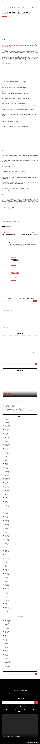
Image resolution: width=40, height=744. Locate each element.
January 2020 (7, 521)
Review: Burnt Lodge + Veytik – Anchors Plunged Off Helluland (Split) (16, 408)
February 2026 (7, 422)
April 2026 (6, 419)
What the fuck (8, 226)
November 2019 (7, 524)
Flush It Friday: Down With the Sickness (11, 736)
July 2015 (6, 595)
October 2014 (7, 607)
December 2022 (7, 474)
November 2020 (7, 508)
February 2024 (7, 455)
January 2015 (7, 603)
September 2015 (7, 592)
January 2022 (7, 489)
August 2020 (7, 512)
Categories (12, 7)
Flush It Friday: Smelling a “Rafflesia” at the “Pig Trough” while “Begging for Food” (18, 410)
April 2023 (6, 468)
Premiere (6, 647)
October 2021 (7, 493)
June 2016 (6, 580)
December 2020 (7, 506)
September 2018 (7, 543)
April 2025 (6, 436)
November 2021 (7, 491)
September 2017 (7, 559)
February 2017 (7, 569)
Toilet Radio (7, 663)
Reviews (12, 273)
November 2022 (7, 475)
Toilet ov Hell (31, 742)
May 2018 (6, 548)
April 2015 (6, 599)
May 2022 (6, 483)
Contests (6, 624)
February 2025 (7, 438)
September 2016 (7, 576)
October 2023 (7, 460)
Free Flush (6, 632)
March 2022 (7, 486)
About (27, 7)
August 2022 (7, 479)
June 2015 (6, 596)
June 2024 (6, 449)
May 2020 (6, 516)
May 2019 (6, 532)
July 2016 (6, 578)
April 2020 (6, 517)
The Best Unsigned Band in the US (10, 661)
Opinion (16, 272)
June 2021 (6, 498)
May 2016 (6, 581)
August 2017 (7, 561)
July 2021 (6, 497)
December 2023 (7, 457)
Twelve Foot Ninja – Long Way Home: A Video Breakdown (15, 260)
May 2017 (6, 565)
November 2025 (7, 426)
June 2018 (6, 547)
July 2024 (6, 448)
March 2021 (7, 502)
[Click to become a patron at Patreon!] (20, 215)
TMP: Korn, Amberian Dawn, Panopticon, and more (29, 352)
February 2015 (7, 601)
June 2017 (6, 563)
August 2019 (7, 528)
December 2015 (7, 588)
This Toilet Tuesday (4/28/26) (9, 406)
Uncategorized (13, 265)
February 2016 (7, 585)
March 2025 (7, 437)
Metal (6, 638)
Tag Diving (6, 658)
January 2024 (7, 456)
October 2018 (7, 542)
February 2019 (7, 536)
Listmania (6, 635)
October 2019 (7, 525)
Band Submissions (8, 620)
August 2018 (7, 544)
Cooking (6, 625)
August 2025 (7, 430)
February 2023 (7, 471)
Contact (32, 7)
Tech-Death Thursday (8, 659)
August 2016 (7, 577)
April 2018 (6, 550)
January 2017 (7, 570)
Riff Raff (6, 654)
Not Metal (6, 643)
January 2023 (7, 472)
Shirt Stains (6, 657)
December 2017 (7, 555)
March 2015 (7, 600)
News (8, 393)
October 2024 (7, 444)
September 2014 (7, 608)
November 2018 (7, 540)
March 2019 (7, 535)
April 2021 (6, 501)
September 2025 (7, 429)
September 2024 (7, 445)
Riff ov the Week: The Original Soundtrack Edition (14, 267)
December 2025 (7, 425)
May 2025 (6, 434)
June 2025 (6, 433)
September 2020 (7, 510)
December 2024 (7, 441)
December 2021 (7, 490)
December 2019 (7, 523)
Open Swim (12, 272)
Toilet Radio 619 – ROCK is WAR (10, 405)
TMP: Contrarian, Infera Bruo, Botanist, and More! (14, 394)
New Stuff (5, 393)
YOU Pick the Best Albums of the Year (9, 325)
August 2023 (7, 463)
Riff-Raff (6, 655)
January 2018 (7, 554)
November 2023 (7, 459)
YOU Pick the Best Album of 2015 (8, 310)
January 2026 (7, 423)
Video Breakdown (7, 666)
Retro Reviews (7, 650)
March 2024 (7, 453)
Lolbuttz (6, 636)
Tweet (3, 223)
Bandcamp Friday (7, 621)
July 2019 (6, 529)
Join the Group (20, 7)
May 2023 (6, 467)
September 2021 (7, 494)
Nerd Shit (6, 639)
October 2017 (7, 558)
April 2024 (6, 452)
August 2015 (7, 593)
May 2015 (6, 597)
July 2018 (6, 546)
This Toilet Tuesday (8, 662)
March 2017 (7, 567)
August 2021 (7, 495)
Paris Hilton (11, 242)
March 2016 (7, 584)
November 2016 (7, 573)
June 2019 (6, 531)
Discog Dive (6, 627)
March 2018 (7, 551)
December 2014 (7, 604)
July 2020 (6, 513)
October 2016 (7, 574)
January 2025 (7, 440)
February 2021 (7, 504)
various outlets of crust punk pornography (9, 45)
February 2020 (7, 520)
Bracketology (7, 623)
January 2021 (7, 505)
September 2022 (7, 478)
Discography (7, 628)
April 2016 (6, 582)
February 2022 (7, 487)
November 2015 (7, 589)
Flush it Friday (7, 631)
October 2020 (7, 509)
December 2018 (7, 539)
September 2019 (7, 527)
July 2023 (6, 464)
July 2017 (6, 562)
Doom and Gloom (7, 629)
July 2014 (6, 611)
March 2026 (7, 421)
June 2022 (6, 482)
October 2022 (7, 476)
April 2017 (6, 566)
